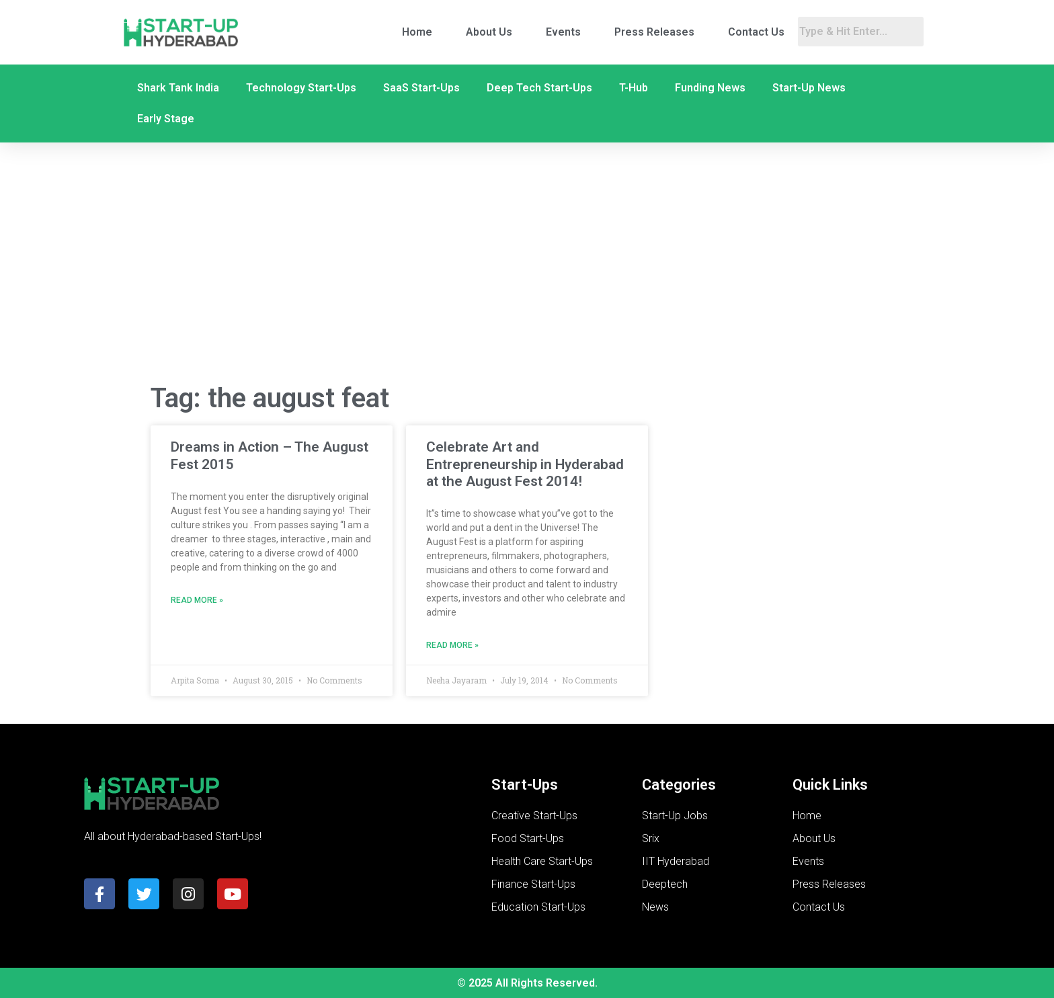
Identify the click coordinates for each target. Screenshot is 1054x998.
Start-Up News (809, 87)
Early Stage (165, 118)
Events (563, 32)
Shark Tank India (178, 87)
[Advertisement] (527, 264)
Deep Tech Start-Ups (539, 87)
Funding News (710, 87)
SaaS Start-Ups (421, 87)
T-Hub (633, 87)
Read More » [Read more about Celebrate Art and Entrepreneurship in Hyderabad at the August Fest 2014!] (452, 645)
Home (417, 32)
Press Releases (654, 32)
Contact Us (756, 32)
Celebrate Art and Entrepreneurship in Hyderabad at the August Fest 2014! (525, 464)
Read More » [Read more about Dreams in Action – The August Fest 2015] (197, 600)
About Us (489, 32)
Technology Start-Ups (301, 87)
